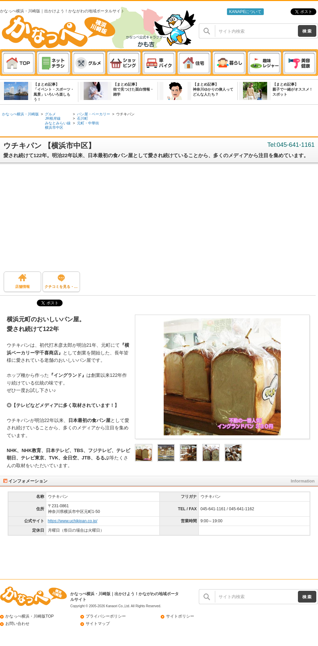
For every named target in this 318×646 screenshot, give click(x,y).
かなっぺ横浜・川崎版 (20, 114)
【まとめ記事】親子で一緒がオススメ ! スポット (292, 89)
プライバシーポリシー (106, 616)
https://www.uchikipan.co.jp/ (72, 521)
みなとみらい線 (58, 123)
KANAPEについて (245, 11)
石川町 (82, 118)
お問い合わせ (17, 623)
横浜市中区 (54, 127)
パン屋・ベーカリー (93, 114)
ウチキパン (125, 114)
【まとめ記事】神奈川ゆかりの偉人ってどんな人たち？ (213, 89)
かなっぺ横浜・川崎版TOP (29, 616)
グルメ (50, 114)
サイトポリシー (180, 616)
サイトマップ (98, 623)
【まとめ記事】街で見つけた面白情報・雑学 (133, 89)
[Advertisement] (159, 219)
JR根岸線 (53, 118)
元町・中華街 (88, 123)
